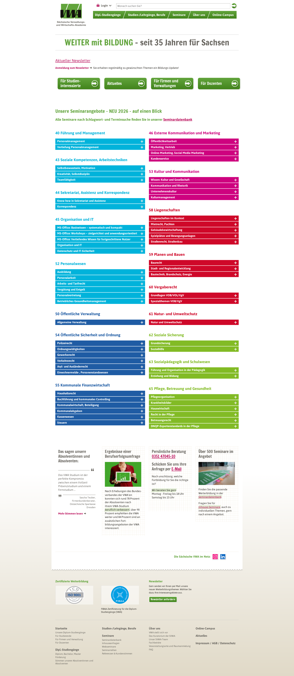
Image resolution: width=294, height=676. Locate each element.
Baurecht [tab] (194, 262)
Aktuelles (114, 83)
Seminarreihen (109, 650)
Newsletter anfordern (163, 599)
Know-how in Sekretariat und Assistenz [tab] (100, 200)
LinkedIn (223, 557)
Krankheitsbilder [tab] (194, 402)
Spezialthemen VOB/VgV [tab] (194, 301)
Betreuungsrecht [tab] (194, 420)
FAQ (151, 649)
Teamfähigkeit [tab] (100, 179)
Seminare (108, 635)
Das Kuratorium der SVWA (162, 636)
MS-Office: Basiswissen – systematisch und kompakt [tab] (100, 227)
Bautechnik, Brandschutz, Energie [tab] (194, 274)
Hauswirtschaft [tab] (194, 408)
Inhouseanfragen (110, 643)
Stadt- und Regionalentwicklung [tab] (194, 268)
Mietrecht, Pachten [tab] (194, 224)
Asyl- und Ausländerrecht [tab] (100, 366)
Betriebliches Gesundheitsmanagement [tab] (100, 301)
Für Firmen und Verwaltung (69, 639)
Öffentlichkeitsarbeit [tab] (194, 141)
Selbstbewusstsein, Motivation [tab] (100, 168)
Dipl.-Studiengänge (67, 649)
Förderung (60, 657)
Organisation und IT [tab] (100, 245)
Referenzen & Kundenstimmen (117, 653)
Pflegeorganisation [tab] (194, 396)
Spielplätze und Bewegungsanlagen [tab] (194, 235)
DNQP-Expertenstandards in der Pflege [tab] (194, 426)
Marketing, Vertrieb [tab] (194, 147)
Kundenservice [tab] (194, 158)
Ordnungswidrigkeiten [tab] (100, 349)
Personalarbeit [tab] (100, 277)
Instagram (215, 557)
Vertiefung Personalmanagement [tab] (100, 147)
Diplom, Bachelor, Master (68, 654)
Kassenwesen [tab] (100, 416)
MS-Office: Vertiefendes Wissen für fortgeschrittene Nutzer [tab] (100, 239)
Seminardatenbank (111, 640)
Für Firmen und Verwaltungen (166, 83)
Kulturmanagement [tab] (194, 197)
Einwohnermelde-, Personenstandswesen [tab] (100, 372)
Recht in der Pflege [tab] (194, 414)
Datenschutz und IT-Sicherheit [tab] (100, 251)
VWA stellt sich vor (158, 632)
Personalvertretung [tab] (100, 295)
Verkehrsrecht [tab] (100, 360)
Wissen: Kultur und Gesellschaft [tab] (194, 179)
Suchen (234, 6)
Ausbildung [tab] (100, 271)
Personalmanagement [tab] (100, 141)
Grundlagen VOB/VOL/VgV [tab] (194, 295)
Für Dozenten (211, 83)
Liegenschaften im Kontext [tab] (194, 218)
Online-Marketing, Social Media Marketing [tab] (194, 152)
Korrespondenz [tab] (100, 206)
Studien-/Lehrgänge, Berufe (119, 628)
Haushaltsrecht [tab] (100, 393)
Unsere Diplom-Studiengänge (70, 632)
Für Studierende (63, 636)
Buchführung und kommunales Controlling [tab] (100, 399)
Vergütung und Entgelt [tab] (100, 289)
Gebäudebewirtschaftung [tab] (194, 229)
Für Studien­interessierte (70, 83)
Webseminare (109, 646)
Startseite (61, 628)
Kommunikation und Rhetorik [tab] (194, 185)
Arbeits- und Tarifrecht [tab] (100, 283)
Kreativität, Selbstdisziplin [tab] (100, 174)
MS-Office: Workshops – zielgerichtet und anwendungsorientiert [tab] (100, 233)
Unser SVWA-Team (158, 639)
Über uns (154, 628)
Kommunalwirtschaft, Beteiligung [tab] (100, 405)
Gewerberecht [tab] (100, 354)
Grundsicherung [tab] (194, 343)
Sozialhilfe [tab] (194, 349)
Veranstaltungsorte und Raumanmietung (170, 646)
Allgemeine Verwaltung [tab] (100, 322)
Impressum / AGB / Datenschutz (215, 643)
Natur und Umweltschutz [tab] (194, 322)
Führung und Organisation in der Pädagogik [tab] (194, 370)
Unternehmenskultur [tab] (194, 191)
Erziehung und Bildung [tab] (194, 375)
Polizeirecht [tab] (100, 343)
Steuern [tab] (100, 422)
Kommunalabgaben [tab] (100, 411)
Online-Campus (205, 628)
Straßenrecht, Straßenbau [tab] (194, 241)
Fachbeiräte (155, 642)
